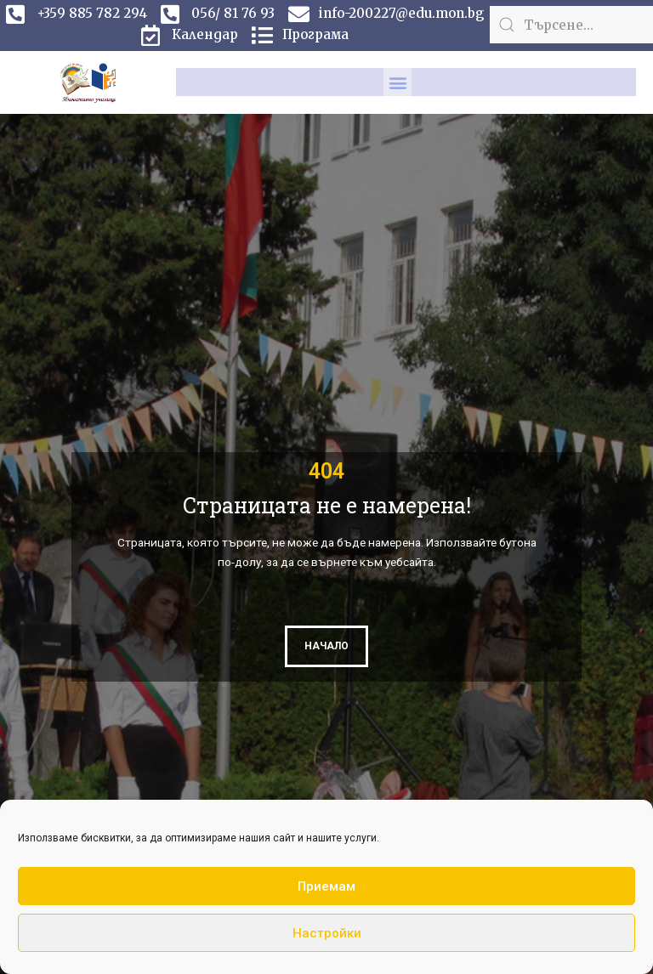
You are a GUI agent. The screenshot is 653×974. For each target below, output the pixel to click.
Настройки (326, 933)
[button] (397, 82)
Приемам (326, 886)
